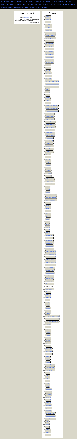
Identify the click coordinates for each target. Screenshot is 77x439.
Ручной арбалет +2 (50, 367)
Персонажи (38, 4)
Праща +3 (48, 337)
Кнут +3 (47, 224)
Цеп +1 (47, 421)
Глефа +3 (48, 102)
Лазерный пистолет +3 (51, 265)
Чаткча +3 (48, 435)
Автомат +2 (48, 19)
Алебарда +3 (49, 30)
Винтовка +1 (48, 73)
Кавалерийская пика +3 (51, 200)
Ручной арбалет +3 (50, 370)
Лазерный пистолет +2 (51, 262)
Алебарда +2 (49, 27)
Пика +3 (47, 305)
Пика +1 (47, 299)
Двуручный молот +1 (50, 121)
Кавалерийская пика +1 (51, 194)
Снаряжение (46, 1)
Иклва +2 (48, 189)
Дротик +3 (48, 159)
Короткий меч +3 (49, 248)
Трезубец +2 (48, 408)
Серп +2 (47, 375)
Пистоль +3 (48, 329)
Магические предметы (58, 1)
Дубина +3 (48, 167)
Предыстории (20, 1)
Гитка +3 (48, 94)
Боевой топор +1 (49, 57)
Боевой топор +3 (49, 62)
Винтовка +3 (48, 78)
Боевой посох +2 (49, 51)
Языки (30, 4)
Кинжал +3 (48, 208)
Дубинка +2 (48, 173)
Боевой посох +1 (49, 48)
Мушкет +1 (48, 291)
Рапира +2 (48, 343)
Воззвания (10, 4)
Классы (6, 1)
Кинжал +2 (48, 205)
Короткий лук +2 (49, 238)
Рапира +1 (48, 340)
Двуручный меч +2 (50, 116)
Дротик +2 (48, 156)
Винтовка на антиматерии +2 (52, 84)
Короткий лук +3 (49, 240)
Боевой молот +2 (49, 43)
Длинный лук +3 (49, 143)
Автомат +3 (48, 21)
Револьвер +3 (49, 354)
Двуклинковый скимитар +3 (52, 111)
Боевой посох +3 (49, 54)
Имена (45, 4)
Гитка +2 (48, 92)
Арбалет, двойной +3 (50, 38)
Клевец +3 (48, 216)
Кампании (45, 7)
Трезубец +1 (48, 405)
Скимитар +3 (48, 394)
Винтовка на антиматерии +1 (52, 81)
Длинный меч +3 (49, 151)
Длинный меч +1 (49, 146)
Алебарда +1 (49, 24)
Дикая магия (58, 4)
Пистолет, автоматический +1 (52, 316)
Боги (24, 4)
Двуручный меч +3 (50, 119)
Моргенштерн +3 (49, 289)
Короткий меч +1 (49, 243)
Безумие (66, 4)
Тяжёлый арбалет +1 (50, 413)
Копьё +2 (48, 229)
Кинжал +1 (48, 202)
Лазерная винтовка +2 (51, 254)
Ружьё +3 (48, 362)
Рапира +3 (48, 345)
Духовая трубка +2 (50, 181)
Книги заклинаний (18, 7)
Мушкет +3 (48, 297)
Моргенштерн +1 (49, 283)
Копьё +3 (48, 232)
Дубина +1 (48, 162)
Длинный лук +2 (49, 140)
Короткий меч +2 (49, 246)
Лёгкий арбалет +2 (50, 270)
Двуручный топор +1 (50, 129)
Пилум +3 (48, 313)
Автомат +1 (48, 16)
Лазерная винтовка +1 (51, 251)
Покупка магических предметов (32, 7)
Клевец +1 (48, 211)
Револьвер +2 (49, 351)
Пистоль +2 (48, 326)
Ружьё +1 (48, 356)
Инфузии (18, 4)
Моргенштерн (27, 17)
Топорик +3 (48, 402)
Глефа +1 (48, 97)
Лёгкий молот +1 (49, 275)
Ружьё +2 (48, 359)
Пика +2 (47, 302)
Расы (13, 1)
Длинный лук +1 (49, 138)
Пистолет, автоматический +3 (52, 321)
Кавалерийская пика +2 (51, 197)
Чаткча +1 (48, 429)
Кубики (73, 4)
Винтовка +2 (48, 75)
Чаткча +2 (48, 432)
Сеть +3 (47, 386)
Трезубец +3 (48, 410)
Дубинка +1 (48, 170)
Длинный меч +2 (49, 148)
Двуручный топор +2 (50, 132)
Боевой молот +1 (49, 40)
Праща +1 (48, 332)
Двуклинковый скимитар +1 (52, 105)
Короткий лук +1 (49, 235)
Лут (51, 4)
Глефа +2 (48, 100)
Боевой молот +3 (49, 46)
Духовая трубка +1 (50, 178)
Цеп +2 (47, 424)
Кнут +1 (47, 219)
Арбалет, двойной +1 (50, 32)
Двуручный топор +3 (50, 135)
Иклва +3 (48, 192)
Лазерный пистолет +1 (51, 259)
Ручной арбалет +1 (50, 364)
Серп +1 (47, 372)
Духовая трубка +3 (50, 183)
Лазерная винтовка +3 (51, 256)
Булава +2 (48, 67)
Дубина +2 (48, 165)
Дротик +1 (48, 154)
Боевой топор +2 (49, 59)
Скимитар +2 (48, 391)
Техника (68, 1)
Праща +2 (48, 335)
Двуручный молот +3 (50, 127)
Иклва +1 (48, 186)
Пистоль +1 (48, 324)
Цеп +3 (47, 426)
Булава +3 (48, 70)
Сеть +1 (47, 381)
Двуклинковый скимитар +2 (52, 108)
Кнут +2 (47, 221)
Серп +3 (47, 378)
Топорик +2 (48, 399)
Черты (3, 4)
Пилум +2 (48, 310)
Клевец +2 (48, 213)
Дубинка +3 (48, 175)
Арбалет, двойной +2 (50, 35)
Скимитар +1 (48, 389)
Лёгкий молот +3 (49, 281)
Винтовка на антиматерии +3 (52, 86)
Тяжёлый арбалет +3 (50, 418)
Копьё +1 (48, 227)
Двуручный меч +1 (50, 113)
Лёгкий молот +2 (49, 278)
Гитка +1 (48, 89)
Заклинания (37, 1)
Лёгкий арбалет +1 (50, 267)
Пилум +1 (48, 308)
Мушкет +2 (48, 294)
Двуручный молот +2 (50, 124)
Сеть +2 (47, 383)
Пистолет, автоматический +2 (52, 318)
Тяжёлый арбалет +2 (50, 416)
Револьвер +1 (49, 348)
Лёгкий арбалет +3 (50, 273)
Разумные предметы (6, 7)
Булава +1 (48, 65)
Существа (29, 1)
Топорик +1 (48, 397)
